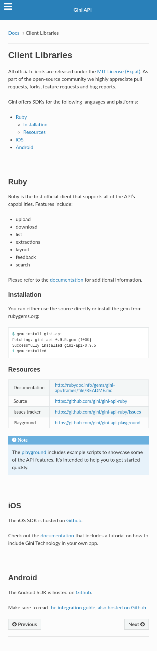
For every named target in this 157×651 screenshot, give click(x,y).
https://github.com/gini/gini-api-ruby (91, 401)
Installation (35, 124)
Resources (34, 132)
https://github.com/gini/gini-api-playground (97, 422)
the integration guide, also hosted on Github (97, 607)
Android (24, 147)
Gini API (83, 10)
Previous (24, 624)
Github (73, 520)
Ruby (21, 117)
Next (136, 624)
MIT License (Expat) (118, 71)
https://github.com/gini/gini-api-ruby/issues (98, 412)
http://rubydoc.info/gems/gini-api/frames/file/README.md (85, 387)
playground (34, 452)
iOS (20, 139)
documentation (66, 280)
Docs (14, 33)
